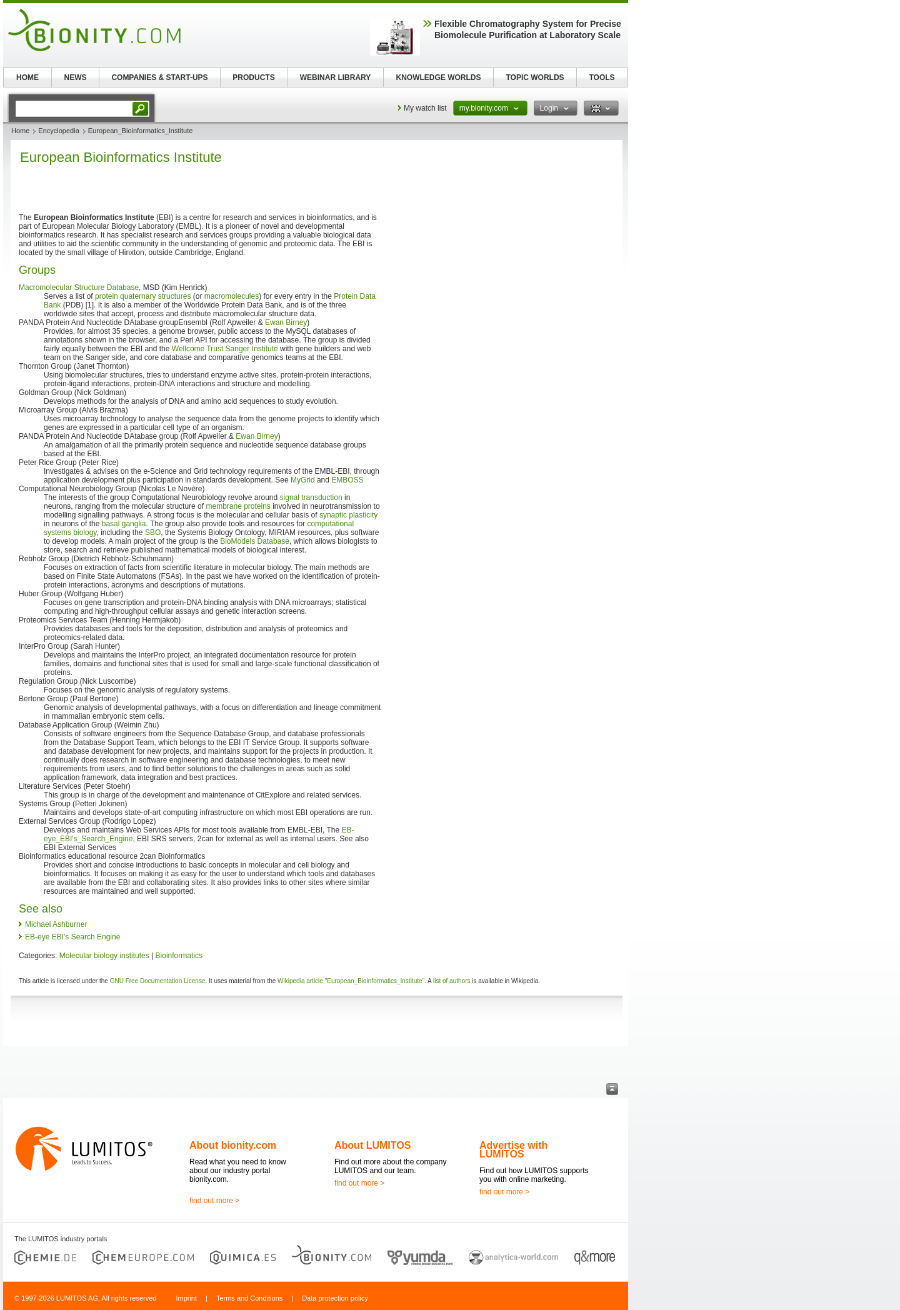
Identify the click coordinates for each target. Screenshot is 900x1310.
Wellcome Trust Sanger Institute (225, 348)
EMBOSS (347, 480)
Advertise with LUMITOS (513, 1149)
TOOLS (601, 77)
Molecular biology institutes (104, 955)
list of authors (451, 981)
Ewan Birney (286, 322)
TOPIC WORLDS (535, 77)
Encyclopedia (58, 130)
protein (106, 296)
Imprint (186, 1298)
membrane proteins (238, 506)
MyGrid (303, 480)
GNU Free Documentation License (158, 981)
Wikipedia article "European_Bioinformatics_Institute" (351, 981)
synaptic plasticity (348, 515)
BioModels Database (254, 541)
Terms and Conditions (249, 1298)
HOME (27, 77)
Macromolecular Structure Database (79, 287)
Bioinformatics (179, 955)
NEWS (75, 77)
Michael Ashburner (56, 924)
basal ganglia (124, 523)
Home (20, 130)
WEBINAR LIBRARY (335, 77)
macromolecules (231, 296)
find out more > (214, 1200)
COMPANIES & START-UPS (159, 77)
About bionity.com (232, 1145)
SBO (153, 532)
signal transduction (311, 497)
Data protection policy (335, 1298)
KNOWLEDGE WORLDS (438, 77)
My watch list (425, 108)
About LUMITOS (372, 1145)
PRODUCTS (253, 77)
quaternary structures (155, 296)
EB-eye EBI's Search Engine (72, 936)
